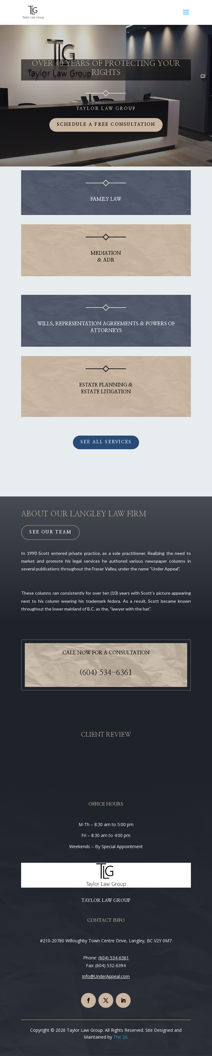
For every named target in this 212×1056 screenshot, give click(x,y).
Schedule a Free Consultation (106, 124)
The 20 (120, 1037)
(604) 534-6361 (105, 673)
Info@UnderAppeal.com (106, 976)
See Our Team (50, 532)
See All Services (106, 442)
